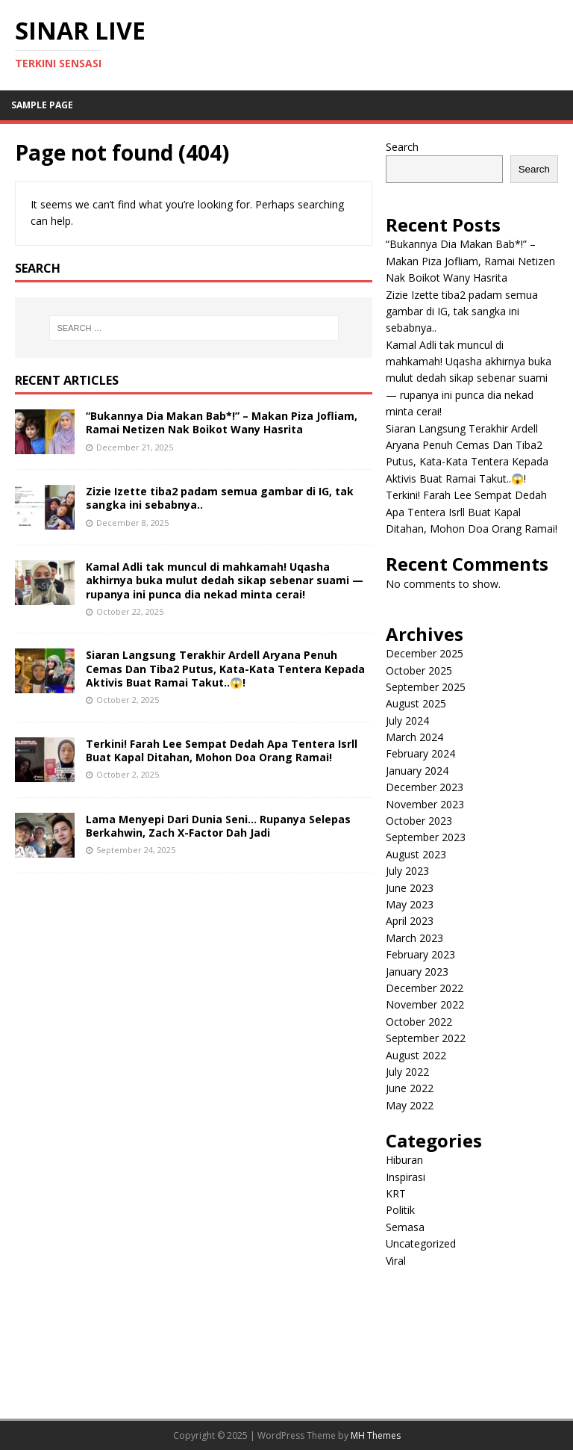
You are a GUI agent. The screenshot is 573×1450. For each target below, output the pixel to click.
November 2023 (425, 804)
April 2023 (409, 921)
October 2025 (419, 670)
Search (402, 147)
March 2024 (414, 737)
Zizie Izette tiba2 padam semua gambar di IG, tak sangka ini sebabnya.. (220, 498)
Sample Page (42, 105)
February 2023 (420, 954)
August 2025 (416, 703)
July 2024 (407, 720)
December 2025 (424, 653)
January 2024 (417, 770)
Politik (400, 1210)
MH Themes (376, 1435)
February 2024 (420, 753)
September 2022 (426, 1038)
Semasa (405, 1227)
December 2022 (424, 988)
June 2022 (409, 1088)
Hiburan (404, 1160)
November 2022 (425, 1004)
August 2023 (416, 854)
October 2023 (419, 821)
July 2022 (407, 1072)
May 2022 (409, 1105)
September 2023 (426, 837)
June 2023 (409, 888)
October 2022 (419, 1021)
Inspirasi (405, 1177)
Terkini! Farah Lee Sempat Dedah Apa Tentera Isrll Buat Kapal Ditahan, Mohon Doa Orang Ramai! (221, 750)
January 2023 (417, 971)
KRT (396, 1193)
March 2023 (414, 938)
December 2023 (424, 787)
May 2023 (409, 904)
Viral (396, 1261)
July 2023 (407, 871)
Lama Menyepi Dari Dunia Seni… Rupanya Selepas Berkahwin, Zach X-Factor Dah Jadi (218, 826)
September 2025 (426, 687)
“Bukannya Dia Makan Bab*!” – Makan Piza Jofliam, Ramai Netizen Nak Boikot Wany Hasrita (221, 422)
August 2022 (416, 1055)
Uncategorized (421, 1243)
